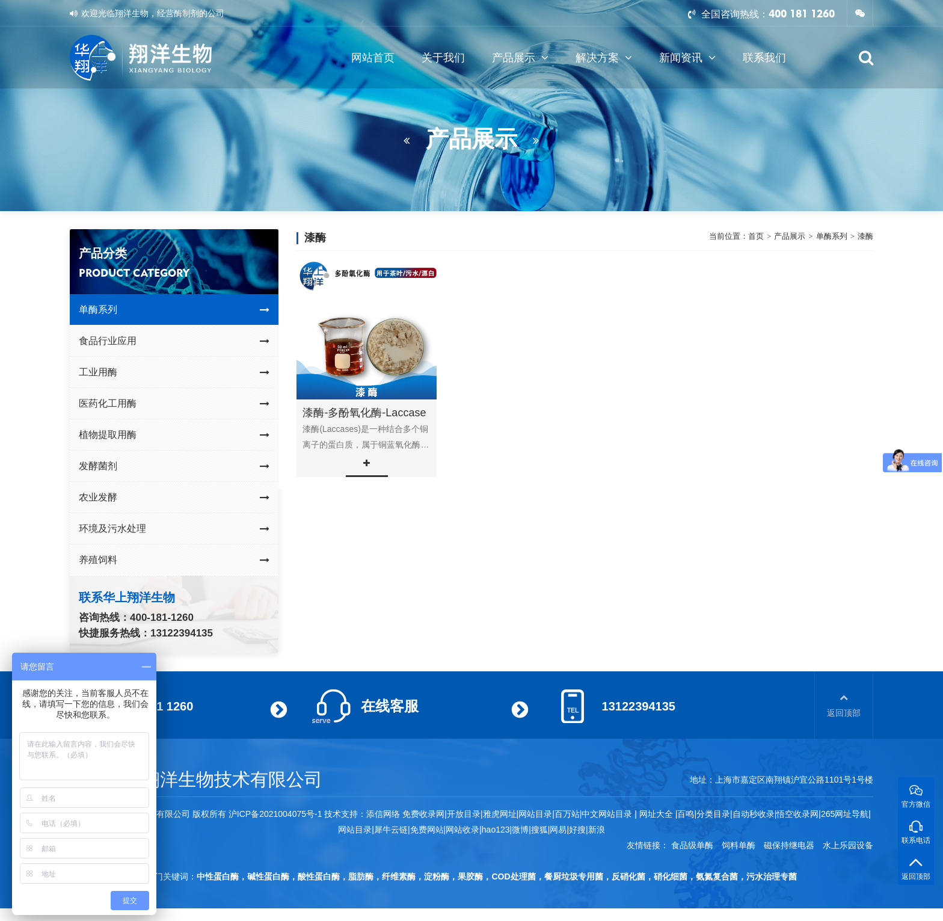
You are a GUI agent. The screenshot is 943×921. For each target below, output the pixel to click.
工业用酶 (174, 372)
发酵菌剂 (174, 466)
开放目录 (464, 814)
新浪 (596, 829)
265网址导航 (844, 814)
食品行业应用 (174, 341)
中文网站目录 (608, 814)
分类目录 (713, 814)
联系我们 (764, 58)
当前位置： (728, 236)
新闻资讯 (687, 58)
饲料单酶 (738, 845)
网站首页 (373, 58)
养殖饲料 (174, 560)
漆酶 (865, 236)
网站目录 (355, 829)
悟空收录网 (797, 814)
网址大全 (655, 814)
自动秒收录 (754, 814)
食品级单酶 (692, 845)
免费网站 (427, 829)
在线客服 (390, 706)
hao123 (496, 829)
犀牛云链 (391, 829)
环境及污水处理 (174, 528)
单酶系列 (174, 309)
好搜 (577, 829)
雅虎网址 (500, 814)
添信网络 (383, 814)
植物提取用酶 (174, 435)
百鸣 (685, 814)
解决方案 (604, 58)
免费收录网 (423, 814)
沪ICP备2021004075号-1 (275, 814)
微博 (520, 829)
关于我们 (443, 58)
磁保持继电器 (789, 845)
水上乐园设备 (848, 845)
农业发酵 (174, 497)
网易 (558, 829)
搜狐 (539, 829)
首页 (756, 236)
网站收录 (462, 829)
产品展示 (520, 58)
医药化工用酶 (174, 403)
